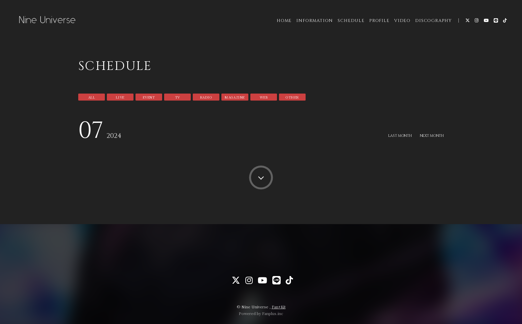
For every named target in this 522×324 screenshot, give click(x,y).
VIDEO (398, 26)
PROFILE (375, 26)
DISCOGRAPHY (429, 26)
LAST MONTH (395, 135)
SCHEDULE (347, 26)
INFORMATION (310, 26)
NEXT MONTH (430, 135)
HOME (280, 26)
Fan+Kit (279, 306)
